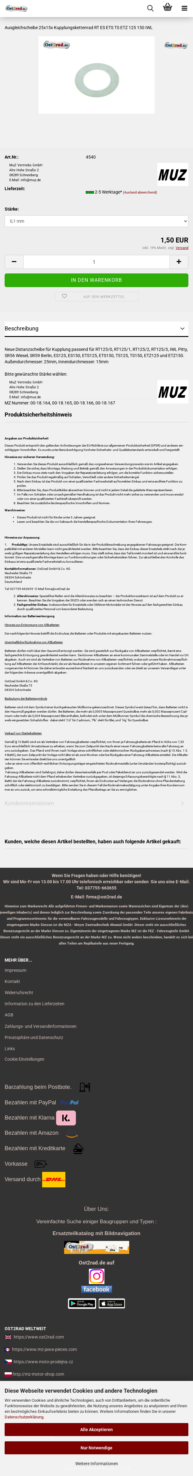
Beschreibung (21, 328)
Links (10, 1048)
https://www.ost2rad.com (39, 1336)
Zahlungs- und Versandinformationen (41, 1026)
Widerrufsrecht (19, 992)
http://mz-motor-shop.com (38, 1374)
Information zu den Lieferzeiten (34, 1003)
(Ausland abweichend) (140, 192)
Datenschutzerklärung (24, 1417)
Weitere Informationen (96, 1463)
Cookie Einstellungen (24, 1059)
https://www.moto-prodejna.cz (43, 1361)
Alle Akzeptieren (96, 1429)
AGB (9, 1014)
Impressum (15, 970)
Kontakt (12, 981)
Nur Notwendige (96, 1447)
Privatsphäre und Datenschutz (34, 1037)
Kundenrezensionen (29, 803)
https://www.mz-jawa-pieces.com (44, 1349)
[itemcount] (96, 262)
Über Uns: (96, 1209)
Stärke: (12, 209)
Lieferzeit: (15, 188)
